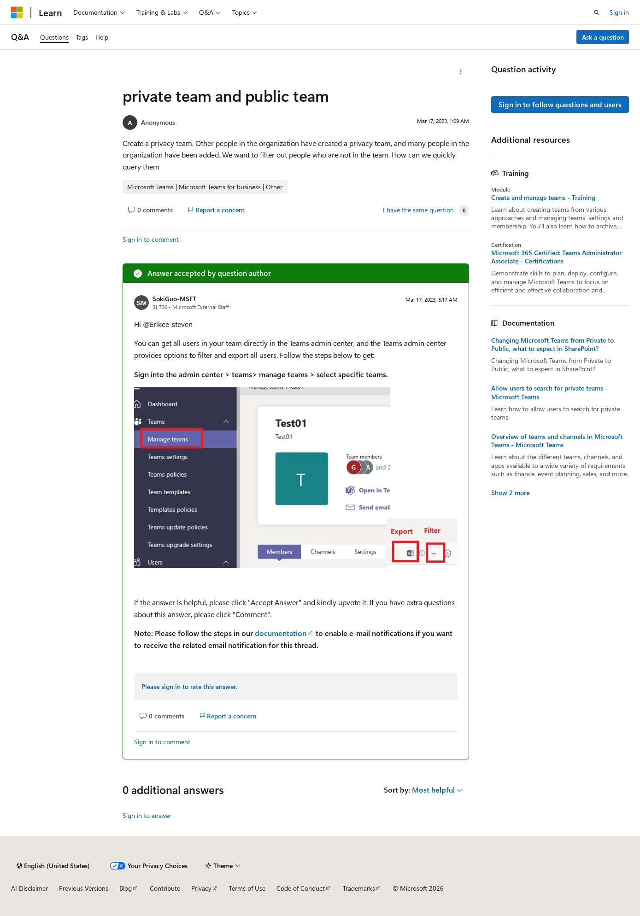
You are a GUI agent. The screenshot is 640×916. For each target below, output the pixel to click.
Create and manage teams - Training (543, 197)
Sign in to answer (147, 815)
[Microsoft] (17, 12)
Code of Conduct (300, 888)
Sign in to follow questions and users (560, 104)
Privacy (201, 888)
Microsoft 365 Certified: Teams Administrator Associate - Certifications (556, 257)
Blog (125, 888)
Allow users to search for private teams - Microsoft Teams (549, 392)
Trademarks (359, 888)
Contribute (165, 888)
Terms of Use (247, 888)
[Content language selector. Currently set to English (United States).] (53, 865)
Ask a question (603, 37)
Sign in (619, 12)
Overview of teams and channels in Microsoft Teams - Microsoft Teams (556, 440)
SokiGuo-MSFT (174, 298)
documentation (280, 633)
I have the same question (418, 210)
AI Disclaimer (29, 888)
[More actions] (461, 71)
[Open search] (596, 12)
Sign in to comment (151, 239)
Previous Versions (83, 888)
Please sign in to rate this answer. (189, 686)
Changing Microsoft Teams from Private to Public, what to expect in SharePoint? (552, 344)
